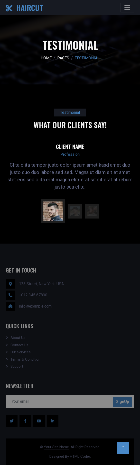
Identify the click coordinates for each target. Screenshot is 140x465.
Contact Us (19, 345)
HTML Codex (80, 456)
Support (16, 366)
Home (46, 58)
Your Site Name (56, 447)
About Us (17, 338)
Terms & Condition (25, 359)
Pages (63, 58)
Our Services (20, 352)
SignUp (122, 401)
